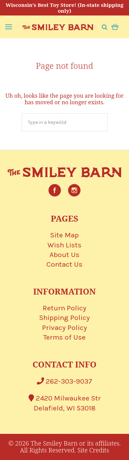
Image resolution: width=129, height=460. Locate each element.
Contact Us (64, 264)
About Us (64, 254)
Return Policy (64, 308)
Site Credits (93, 450)
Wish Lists (64, 245)
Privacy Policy (64, 327)
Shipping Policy (64, 317)
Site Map (64, 235)
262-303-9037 (64, 381)
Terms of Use (64, 337)
